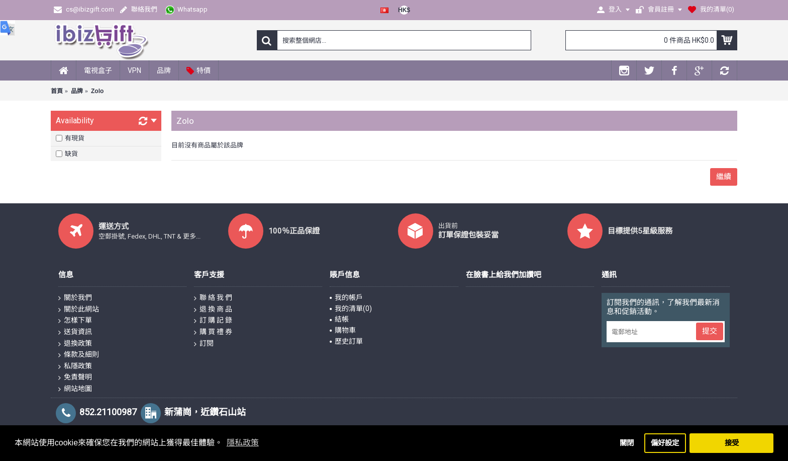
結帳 (339, 319)
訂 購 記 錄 (213, 320)
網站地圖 (75, 389)
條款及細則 (78, 354)
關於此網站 (78, 309)
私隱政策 (75, 366)
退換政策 (75, 343)
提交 (709, 331)
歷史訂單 (346, 341)
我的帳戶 (346, 297)
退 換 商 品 (213, 309)
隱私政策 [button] (243, 442)
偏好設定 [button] (665, 443)
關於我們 (75, 297)
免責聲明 (75, 377)
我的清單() (351, 308)
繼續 (723, 176)
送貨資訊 (75, 332)
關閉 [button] (627, 443)
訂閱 (204, 343)
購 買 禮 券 (213, 332)
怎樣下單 (75, 320)
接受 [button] (732, 443)
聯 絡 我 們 (213, 297)
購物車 (343, 330)
